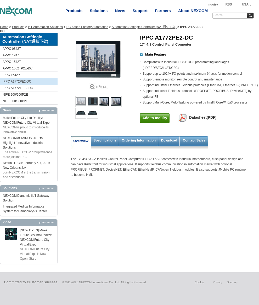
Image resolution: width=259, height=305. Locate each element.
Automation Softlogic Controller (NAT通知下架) (144, 27)
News (120, 10)
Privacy (217, 282)
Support (140, 10)
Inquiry (213, 4)
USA (245, 4)
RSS (229, 4)
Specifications (104, 140)
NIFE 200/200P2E (15, 94)
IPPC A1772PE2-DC (17, 81)
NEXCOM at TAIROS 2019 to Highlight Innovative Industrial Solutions (23, 142)
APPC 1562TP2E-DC (17, 68)
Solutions (99, 10)
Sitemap (232, 282)
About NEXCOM (193, 10)
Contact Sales (194, 140)
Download (169, 140)
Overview (80, 141)
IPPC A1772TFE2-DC (18, 88)
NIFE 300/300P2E (15, 101)
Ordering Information (139, 140)
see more (48, 110)
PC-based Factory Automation (87, 27)
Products (73, 10)
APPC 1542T (12, 62)
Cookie (199, 282)
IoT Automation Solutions (45, 27)
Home (4, 27)
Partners (163, 10)
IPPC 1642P (11, 75)
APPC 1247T (12, 55)
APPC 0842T (12, 49)
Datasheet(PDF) (202, 117)
